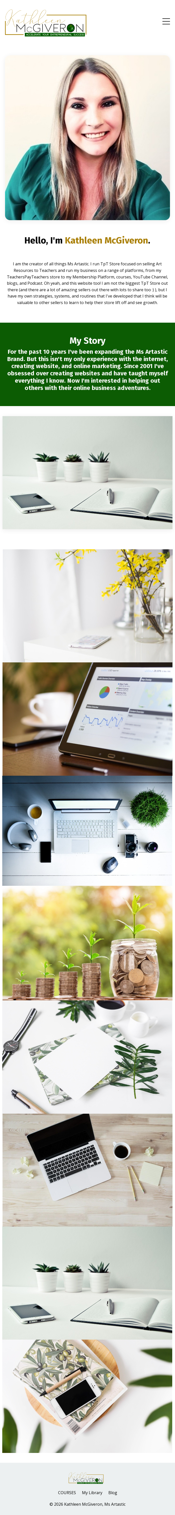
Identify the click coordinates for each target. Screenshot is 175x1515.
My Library (92, 1492)
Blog (112, 1492)
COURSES (67, 1492)
